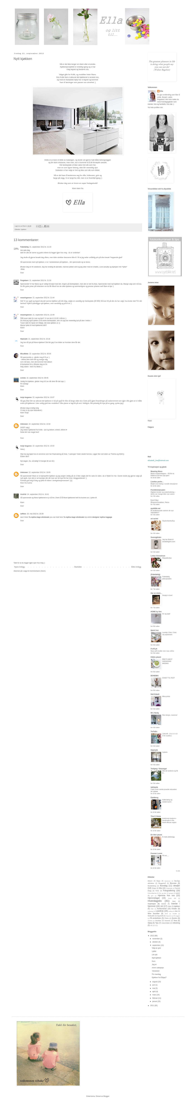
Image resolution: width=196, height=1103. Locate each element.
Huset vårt (172, 898)
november (156, 939)
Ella (161, 91)
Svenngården (156, 537)
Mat (176, 911)
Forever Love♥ (156, 853)
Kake (169, 906)
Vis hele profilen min (155, 107)
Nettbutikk (151, 916)
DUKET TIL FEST (168, 678)
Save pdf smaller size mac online (162, 651)
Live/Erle (160, 911)
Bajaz (158, 881)
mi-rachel (154, 519)
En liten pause (156, 835)
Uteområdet (166, 923)
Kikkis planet (156, 657)
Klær (152, 908)
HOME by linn (156, 612)
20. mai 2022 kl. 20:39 (35, 514)
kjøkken (23, 229)
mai (154, 988)
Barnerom (167, 881)
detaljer (176, 886)
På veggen (176, 916)
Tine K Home (156, 816)
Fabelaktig (24, 247)
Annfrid (23, 494)
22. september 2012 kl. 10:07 (43, 397)
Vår (151, 925)
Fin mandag (156, 974)
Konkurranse (162, 909)
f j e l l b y (154, 500)
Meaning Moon (156, 471)
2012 (152, 936)
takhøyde (154, 787)
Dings (154, 888)
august (155, 982)
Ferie (157, 891)
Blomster (173, 883)
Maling (170, 911)
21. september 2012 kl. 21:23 (40, 247)
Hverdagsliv (155, 900)
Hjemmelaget (154, 898)
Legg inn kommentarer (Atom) (34, 571)
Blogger (106, 1096)
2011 (152, 1006)
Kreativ (174, 909)
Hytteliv (164, 752)
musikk (174, 913)
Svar (22, 273)
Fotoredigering (152, 893)
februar (155, 998)
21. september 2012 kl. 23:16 (39, 339)
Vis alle (178, 871)
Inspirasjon (152, 904)
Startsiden (78, 567)
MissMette (24, 354)
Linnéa (23, 378)
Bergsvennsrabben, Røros (160, 502)
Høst (174, 901)
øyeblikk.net (155, 508)
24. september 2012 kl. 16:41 (38, 494)
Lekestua (150, 911)
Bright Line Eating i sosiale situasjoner (164, 484)
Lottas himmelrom (158, 556)
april (154, 992)
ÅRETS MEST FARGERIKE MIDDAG (167, 661)
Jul (161, 906)
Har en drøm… (156, 593)
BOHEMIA (155, 676)
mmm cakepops (158, 968)
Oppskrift (160, 916)
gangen (171, 893)
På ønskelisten (155, 918)
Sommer (167, 920)
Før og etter (162, 893)
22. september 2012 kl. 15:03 (43, 446)
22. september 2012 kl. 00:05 (40, 354)
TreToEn (154, 732)
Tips (156, 923)
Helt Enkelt (155, 694)
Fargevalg (169, 888)
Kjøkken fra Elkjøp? (159, 977)
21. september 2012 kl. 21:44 (43, 298)
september (156, 945)
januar (155, 1001)
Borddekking (152, 886)
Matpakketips (167, 558)
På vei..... (165, 855)
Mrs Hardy (155, 713)
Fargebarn (24, 280)
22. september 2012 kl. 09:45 (37, 378)
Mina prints (166, 696)
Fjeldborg (154, 798)
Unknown (24, 424)
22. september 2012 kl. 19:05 (39, 472)
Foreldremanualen (158, 490)
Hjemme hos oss (166, 895)
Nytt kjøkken (156, 958)
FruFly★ (154, 649)
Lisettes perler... (157, 482)
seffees (23, 514)
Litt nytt (154, 955)
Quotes (174, 918)
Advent (150, 881)
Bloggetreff (162, 883)
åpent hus (155, 630)
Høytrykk (23, 339)
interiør (163, 904)
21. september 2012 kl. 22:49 (43, 315)
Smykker (158, 920)
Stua (175, 921)
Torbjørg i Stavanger (159, 769)
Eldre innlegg (136, 567)
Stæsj (150, 923)
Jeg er (154, 964)
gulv (152, 895)
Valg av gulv (156, 948)
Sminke (150, 920)
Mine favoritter (153, 914)
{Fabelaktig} (155, 574)
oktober (155, 942)
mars (154, 995)
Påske (167, 918)
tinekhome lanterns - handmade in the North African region (169, 820)
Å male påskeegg (168, 837)
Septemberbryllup (168, 521)
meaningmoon (26, 298)
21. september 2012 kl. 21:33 (40, 280)
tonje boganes (26, 397)
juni (153, 985)
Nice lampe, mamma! (169, 715)
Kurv (153, 961)
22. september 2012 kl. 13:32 (39, 424)
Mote (166, 913)
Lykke (154, 951)
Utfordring (176, 923)
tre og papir (166, 614)
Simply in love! (167, 595)
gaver (178, 893)
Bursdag (163, 886)
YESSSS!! (156, 971)
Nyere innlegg (19, 567)
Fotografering (169, 890)
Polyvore (168, 916)
